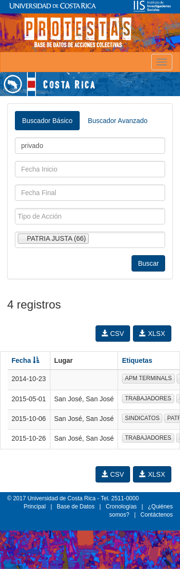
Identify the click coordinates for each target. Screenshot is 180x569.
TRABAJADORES (148, 398)
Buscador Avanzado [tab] (117, 120)
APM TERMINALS (148, 378)
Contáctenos (157, 514)
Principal (35, 506)
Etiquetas (137, 360)
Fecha (25, 360)
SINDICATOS (142, 418)
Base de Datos (76, 506)
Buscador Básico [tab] (47, 120)
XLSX (152, 333)
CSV (113, 333)
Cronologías (121, 506)
